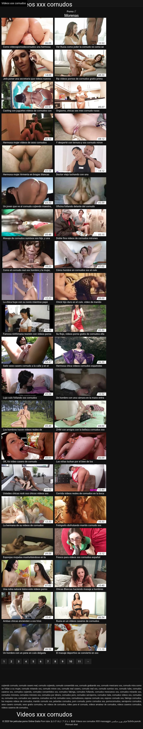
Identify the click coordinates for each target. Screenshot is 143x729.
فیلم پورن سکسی (119, 722)
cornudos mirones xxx (30, 695)
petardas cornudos (62, 702)
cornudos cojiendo (23, 692)
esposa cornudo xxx (93, 699)
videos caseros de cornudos (15, 708)
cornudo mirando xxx (32, 689)
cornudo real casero (71, 689)
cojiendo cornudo (10, 686)
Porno (70, 11)
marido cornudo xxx (42, 702)
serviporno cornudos (131, 702)
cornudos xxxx (63, 699)
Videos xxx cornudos (85, 722)
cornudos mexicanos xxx (107, 692)
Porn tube (45, 722)
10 (73, 662)
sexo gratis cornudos (33, 705)
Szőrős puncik (134, 722)
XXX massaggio (103, 722)
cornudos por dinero (51, 695)
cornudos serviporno (86, 695)
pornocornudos (113, 702)
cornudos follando (85, 692)
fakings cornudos (133, 699)
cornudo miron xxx (51, 689)
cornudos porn (69, 695)
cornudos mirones (10, 695)
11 (82, 662)
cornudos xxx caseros (28, 699)
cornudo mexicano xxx (111, 686)
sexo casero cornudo (11, 705)
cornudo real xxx (90, 689)
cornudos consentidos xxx (45, 692)
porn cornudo (78, 702)
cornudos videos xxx (122, 695)
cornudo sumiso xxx (108, 689)
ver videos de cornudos (55, 705)
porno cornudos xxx (95, 702)
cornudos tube (104, 695)
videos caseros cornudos (129, 705)
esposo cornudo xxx (114, 699)
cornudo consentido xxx (67, 686)
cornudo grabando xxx (89, 686)
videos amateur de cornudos (102, 705)
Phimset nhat (71, 725)
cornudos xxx (11, 699)
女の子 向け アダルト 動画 (63, 722)
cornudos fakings (67, 692)
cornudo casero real (28, 686)
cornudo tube (125, 689)
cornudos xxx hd (48, 699)
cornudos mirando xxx (130, 692)
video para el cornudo (77, 705)
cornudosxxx (77, 699)
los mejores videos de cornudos (17, 702)
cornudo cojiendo (46, 686)
